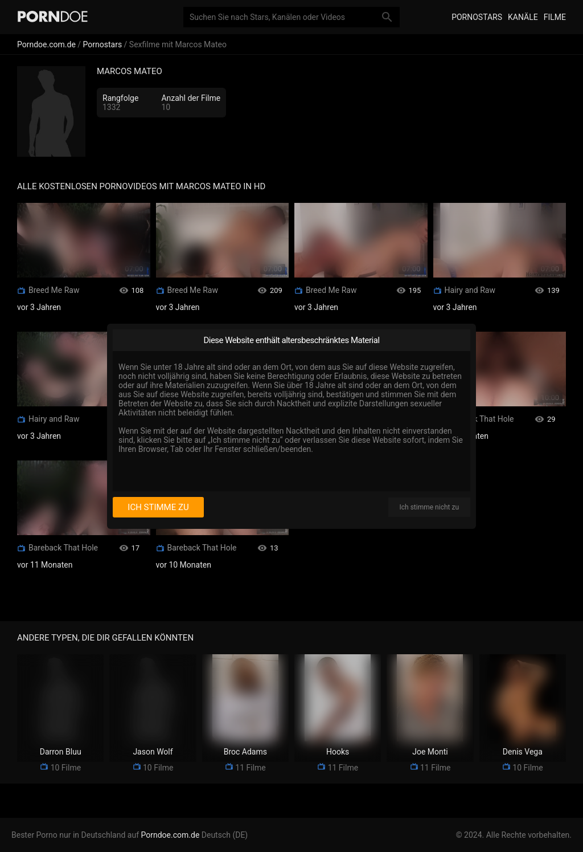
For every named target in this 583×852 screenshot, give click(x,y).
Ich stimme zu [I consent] (158, 507)
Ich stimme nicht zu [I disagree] (429, 507)
